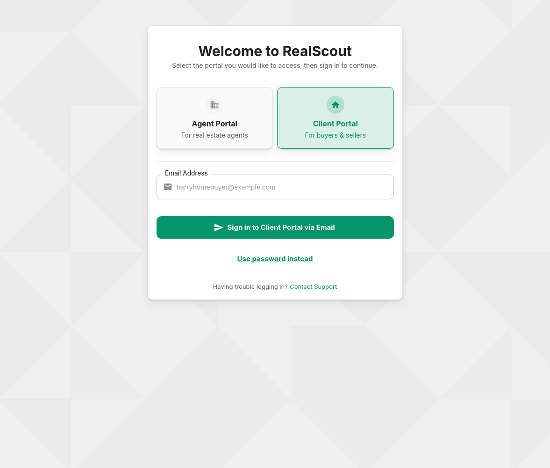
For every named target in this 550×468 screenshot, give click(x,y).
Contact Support (313, 286)
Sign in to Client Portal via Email (274, 227)
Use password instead (275, 258)
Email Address (186, 173)
